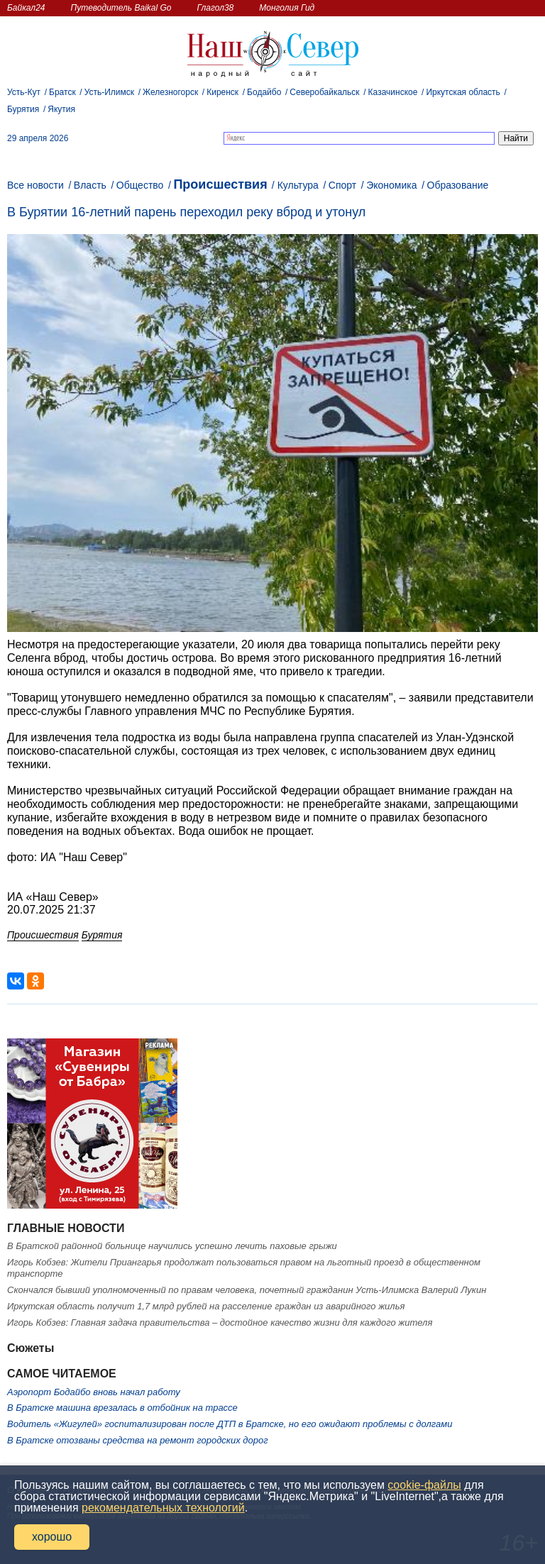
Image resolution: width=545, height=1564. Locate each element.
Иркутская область (463, 92)
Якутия (61, 109)
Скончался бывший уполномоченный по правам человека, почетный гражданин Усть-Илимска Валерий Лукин (246, 1290)
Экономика (391, 185)
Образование (458, 185)
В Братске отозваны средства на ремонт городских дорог (137, 1440)
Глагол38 (215, 8)
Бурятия (23, 109)
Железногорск (170, 92)
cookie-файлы (424, 1485)
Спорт (342, 185)
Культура (298, 185)
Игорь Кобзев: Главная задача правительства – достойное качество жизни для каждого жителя (219, 1322)
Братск (62, 92)
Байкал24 (26, 8)
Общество (140, 185)
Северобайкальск (324, 92)
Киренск (222, 92)
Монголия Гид (286, 8)
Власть (90, 185)
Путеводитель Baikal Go (120, 8)
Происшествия (220, 184)
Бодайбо (264, 92)
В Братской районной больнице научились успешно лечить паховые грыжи (172, 1246)
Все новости (35, 185)
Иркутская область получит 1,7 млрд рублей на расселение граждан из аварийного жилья (205, 1306)
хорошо (52, 1537)
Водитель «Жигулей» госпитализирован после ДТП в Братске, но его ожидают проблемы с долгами (229, 1424)
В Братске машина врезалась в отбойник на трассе (122, 1407)
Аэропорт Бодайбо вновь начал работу (93, 1392)
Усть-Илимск (109, 92)
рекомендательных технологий (163, 1508)
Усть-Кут (23, 92)
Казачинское (393, 92)
